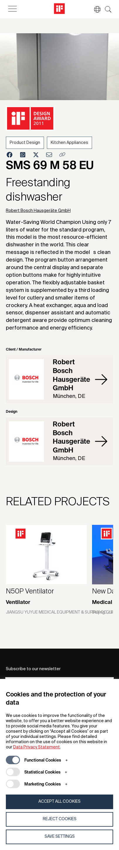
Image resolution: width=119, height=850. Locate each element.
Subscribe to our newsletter (33, 669)
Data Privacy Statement (36, 747)
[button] (94, 9)
